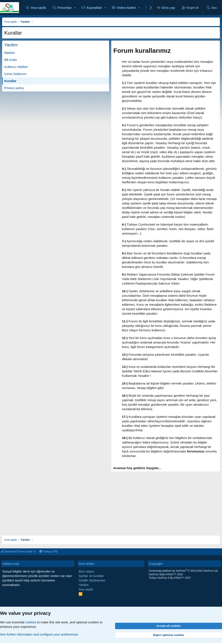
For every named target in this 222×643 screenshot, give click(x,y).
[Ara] (211, 7)
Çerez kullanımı (15, 74)
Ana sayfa (38, 7)
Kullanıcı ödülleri (16, 67)
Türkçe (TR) (48, 551)
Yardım (84, 585)
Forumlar (65, 7)
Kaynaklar (94, 7)
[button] (75, 7)
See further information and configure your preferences (39, 634)
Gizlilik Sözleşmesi (92, 580)
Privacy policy (14, 88)
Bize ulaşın (86, 571)
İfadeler (9, 52)
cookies (30, 622)
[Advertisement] (111, 501)
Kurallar (10, 81)
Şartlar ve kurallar (91, 576)
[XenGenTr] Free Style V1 (18, 551)
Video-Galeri (126, 7)
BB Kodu (10, 60)
